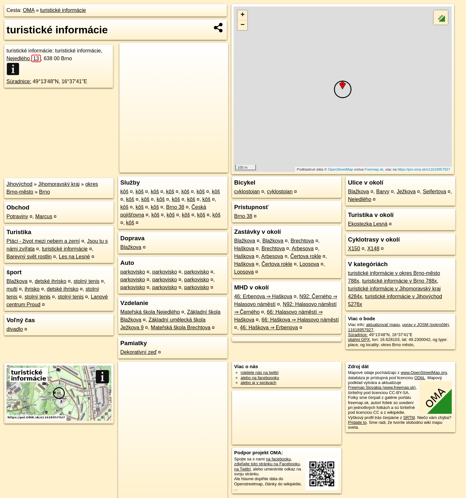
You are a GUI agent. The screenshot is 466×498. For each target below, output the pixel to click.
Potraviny (17, 216)
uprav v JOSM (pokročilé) (425, 324)
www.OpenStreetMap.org (424, 372)
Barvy (382, 191)
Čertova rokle (305, 256)
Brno (44, 192)
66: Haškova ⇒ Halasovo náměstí (300, 320)
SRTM (409, 417)
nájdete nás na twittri (260, 372)
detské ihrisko (50, 281)
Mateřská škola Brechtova (180, 327)
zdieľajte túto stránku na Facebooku (267, 463)
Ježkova (406, 191)
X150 (354, 248)
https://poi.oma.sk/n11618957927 (423, 169)
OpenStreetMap (340, 169)
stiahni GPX (359, 339)
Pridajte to (357, 422)
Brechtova (302, 240)
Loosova (309, 264)
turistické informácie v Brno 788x (399, 281)
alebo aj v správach (258, 382)
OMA (29, 10)
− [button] (242, 25)
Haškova (244, 248)
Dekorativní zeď (138, 352)
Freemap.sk (373, 169)
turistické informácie (63, 10)
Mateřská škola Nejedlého (150, 312)
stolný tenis (86, 281)
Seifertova (434, 191)
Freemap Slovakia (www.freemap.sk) (382, 387)
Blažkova (17, 281)
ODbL (419, 377)
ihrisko (32, 289)
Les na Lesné (74, 256)
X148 (373, 248)
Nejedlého (23, 58)
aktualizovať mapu (383, 324)
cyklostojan (247, 191)
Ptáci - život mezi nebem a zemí (43, 241)
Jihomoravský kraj (59, 184)
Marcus (43, 216)
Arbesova (303, 248)
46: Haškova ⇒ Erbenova (269, 327)
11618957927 (360, 329)
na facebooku (278, 459)
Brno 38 (175, 207)
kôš (124, 191)
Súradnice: (18, 81)
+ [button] (242, 15)
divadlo (14, 329)
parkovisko (132, 272)
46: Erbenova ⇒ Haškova (263, 296)
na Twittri (242, 469)
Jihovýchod (19, 184)
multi (11, 289)
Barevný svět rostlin (29, 256)
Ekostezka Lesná (367, 224)
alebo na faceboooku (260, 377)
